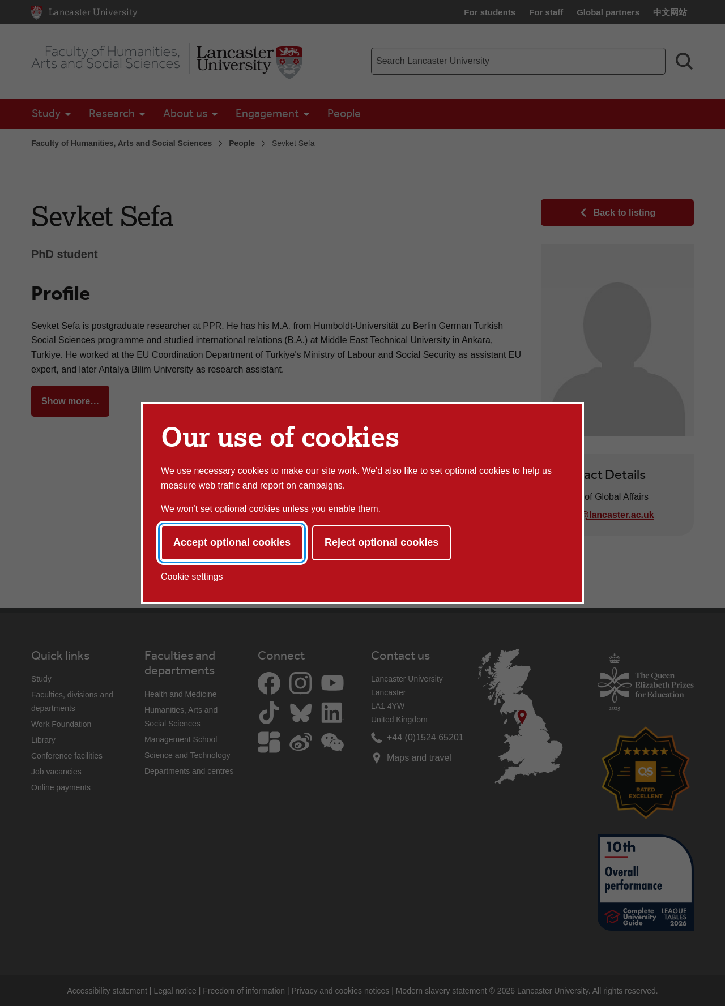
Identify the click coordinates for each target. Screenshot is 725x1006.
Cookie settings (192, 576)
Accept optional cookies (232, 542)
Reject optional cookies (381, 542)
